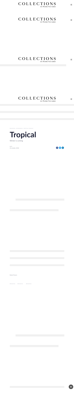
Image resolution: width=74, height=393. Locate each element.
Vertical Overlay (28, 128)
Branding (12, 128)
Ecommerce (19, 128)
